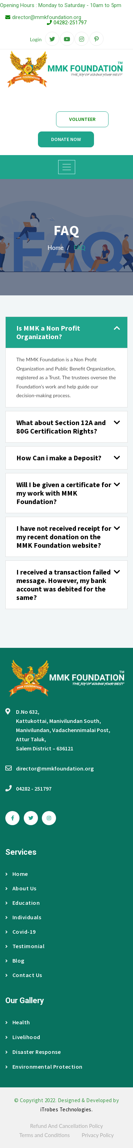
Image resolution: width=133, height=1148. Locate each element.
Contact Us (23, 974)
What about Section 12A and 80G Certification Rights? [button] (61, 426)
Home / (59, 247)
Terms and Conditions (44, 1135)
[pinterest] (96, 39)
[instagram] (81, 39)
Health (17, 1022)
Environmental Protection (44, 1066)
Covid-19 (20, 931)
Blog (14, 960)
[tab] (66, 332)
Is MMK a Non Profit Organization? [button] (48, 332)
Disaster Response (33, 1051)
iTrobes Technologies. (66, 1109)
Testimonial (24, 946)
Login (35, 39)
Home (16, 873)
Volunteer (82, 119)
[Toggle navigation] (66, 167)
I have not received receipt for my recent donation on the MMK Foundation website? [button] (63, 537)
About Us (21, 888)
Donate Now (66, 139)
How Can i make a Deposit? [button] (58, 457)
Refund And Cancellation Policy (66, 1126)
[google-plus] (67, 39)
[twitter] (52, 39)
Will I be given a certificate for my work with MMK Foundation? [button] (63, 493)
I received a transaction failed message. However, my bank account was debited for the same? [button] (63, 584)
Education (22, 902)
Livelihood (22, 1036)
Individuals (23, 917)
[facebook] (12, 818)
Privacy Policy (97, 1135)
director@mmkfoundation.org (46, 17)
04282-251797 (70, 22)
